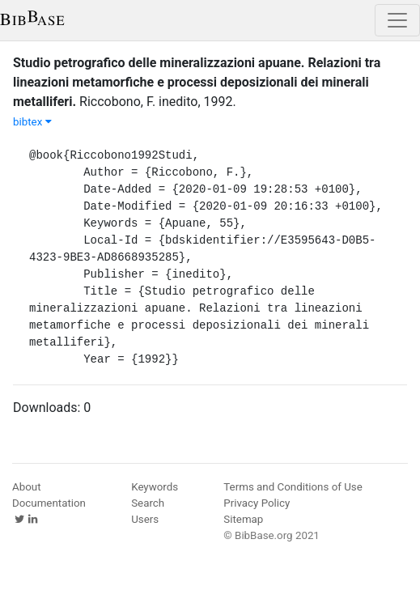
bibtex (32, 122)
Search (147, 503)
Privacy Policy (256, 503)
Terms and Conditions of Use (292, 487)
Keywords (154, 487)
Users (145, 519)
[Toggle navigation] (397, 20)
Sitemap (243, 519)
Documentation (49, 503)
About (26, 487)
